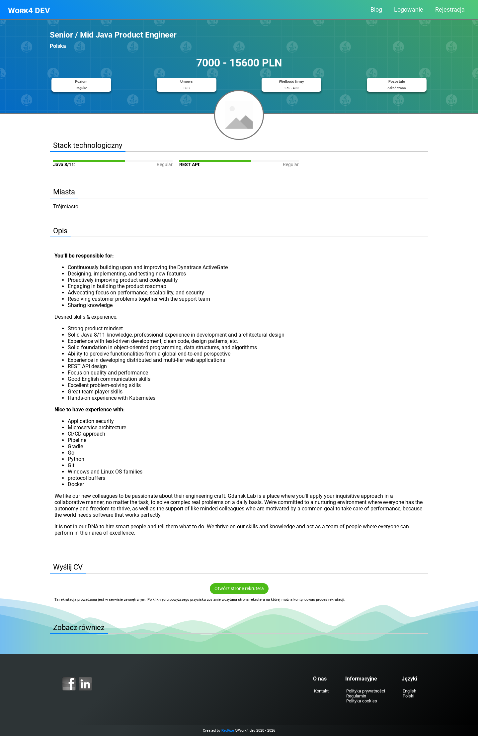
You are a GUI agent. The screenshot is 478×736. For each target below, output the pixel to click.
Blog (376, 9)
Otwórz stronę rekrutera (239, 588)
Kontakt (321, 690)
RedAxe (227, 730)
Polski (408, 695)
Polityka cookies (361, 700)
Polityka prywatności (365, 690)
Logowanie (408, 9)
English (409, 690)
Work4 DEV (29, 10)
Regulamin (356, 695)
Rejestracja (450, 9)
